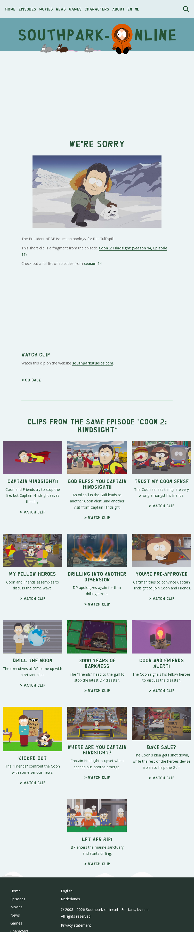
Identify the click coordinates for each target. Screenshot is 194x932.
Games (75, 9)
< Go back (31, 380)
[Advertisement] (97, 92)
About (118, 9)
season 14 (93, 263)
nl (137, 9)
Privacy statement (76, 925)
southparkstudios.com (92, 363)
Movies (46, 9)
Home (10, 9)
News (61, 9)
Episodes (27, 9)
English (66, 891)
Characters (97, 9)
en (129, 9)
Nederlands (70, 898)
